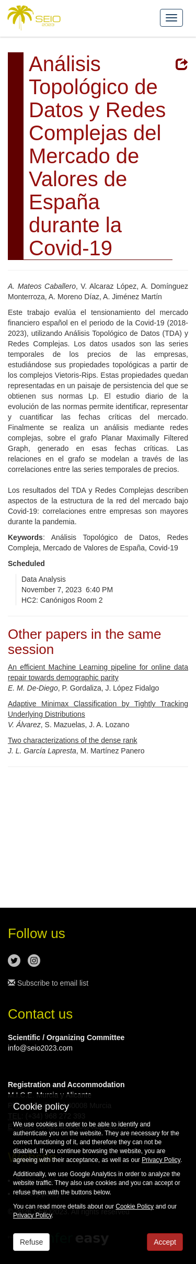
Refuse (31, 1242)
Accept (165, 1242)
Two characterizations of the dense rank (72, 740)
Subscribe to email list (48, 983)
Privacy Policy (161, 1160)
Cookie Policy (135, 1206)
